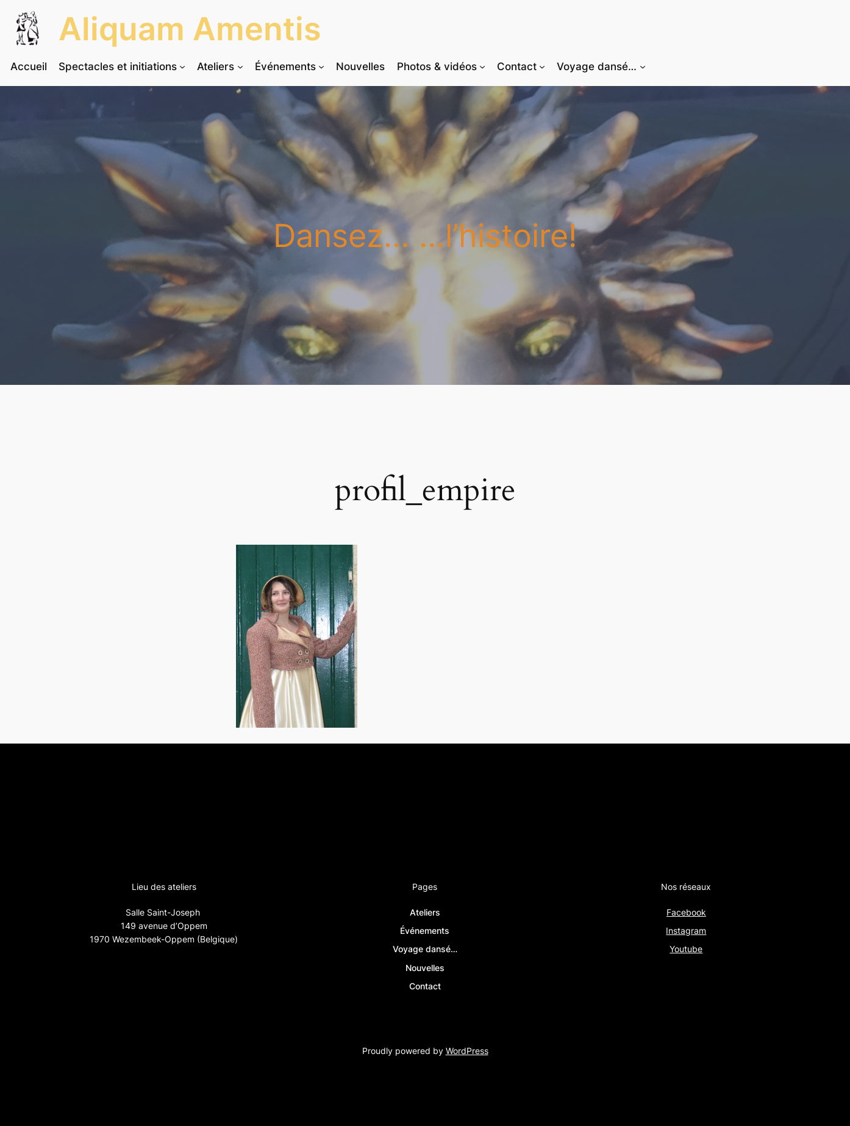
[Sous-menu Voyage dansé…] (643, 66)
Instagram (686, 930)
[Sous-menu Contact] (542, 66)
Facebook (686, 912)
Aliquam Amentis (190, 28)
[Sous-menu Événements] (321, 66)
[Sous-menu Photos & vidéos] (482, 66)
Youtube (686, 949)
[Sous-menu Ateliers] (240, 66)
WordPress (467, 1050)
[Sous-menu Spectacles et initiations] (182, 66)
